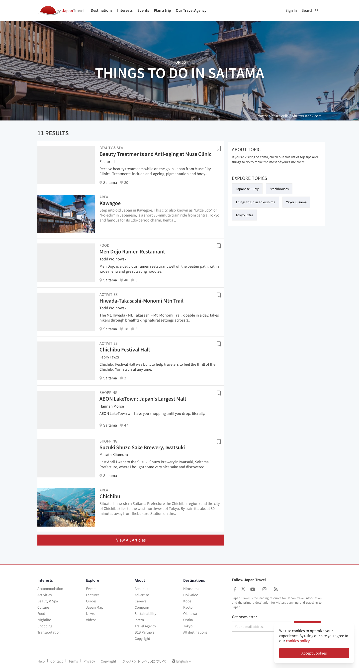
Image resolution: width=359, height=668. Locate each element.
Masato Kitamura (113, 454)
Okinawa (190, 613)
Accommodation (50, 588)
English (181, 661)
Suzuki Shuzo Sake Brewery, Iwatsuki (142, 447)
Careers (140, 601)
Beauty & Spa (47, 601)
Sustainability (145, 613)
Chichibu (109, 496)
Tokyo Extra (244, 215)
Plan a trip (162, 10)
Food (41, 613)
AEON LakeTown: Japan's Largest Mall (142, 398)
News (90, 613)
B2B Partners (144, 632)
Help (41, 661)
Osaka (188, 619)
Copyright (142, 638)
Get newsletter (244, 617)
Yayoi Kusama (296, 202)
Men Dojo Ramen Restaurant (132, 251)
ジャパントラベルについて (144, 661)
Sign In (291, 10)
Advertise (142, 594)
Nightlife (44, 619)
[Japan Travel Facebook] (235, 589)
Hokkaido (190, 594)
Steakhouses (279, 189)
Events (143, 10)
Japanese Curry (247, 189)
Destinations (101, 10)
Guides (91, 601)
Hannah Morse (111, 406)
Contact (56, 661)
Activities (44, 594)
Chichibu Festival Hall (124, 349)
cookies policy (297, 640)
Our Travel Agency (191, 10)
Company (142, 607)
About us (141, 588)
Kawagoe (110, 203)
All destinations (195, 632)
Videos (91, 619)
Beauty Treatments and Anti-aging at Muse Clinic (155, 153)
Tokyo (187, 626)
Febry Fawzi (109, 357)
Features (92, 594)
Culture (43, 607)
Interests (125, 10)
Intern (139, 619)
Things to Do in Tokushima (255, 202)
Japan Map (94, 607)
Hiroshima (191, 588)
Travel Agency (145, 626)
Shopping (44, 626)
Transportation (49, 632)
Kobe (187, 601)
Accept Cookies (314, 653)
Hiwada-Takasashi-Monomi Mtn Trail (141, 300)
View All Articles (131, 540)
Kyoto (187, 607)
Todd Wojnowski (113, 259)
